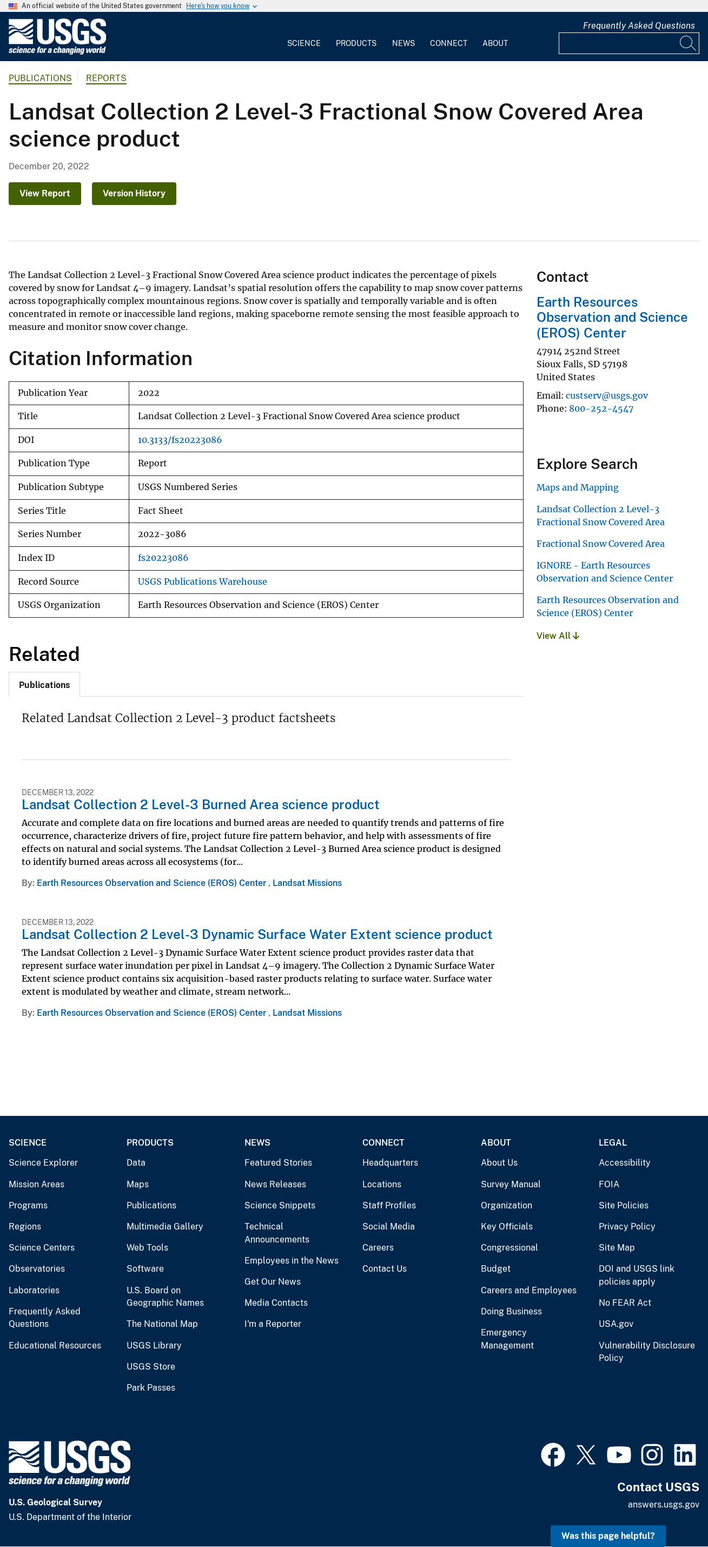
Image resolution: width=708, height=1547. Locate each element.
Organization (506, 1205)
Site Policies (624, 1205)
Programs (28, 1205)
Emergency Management (507, 1339)
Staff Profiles (389, 1205)
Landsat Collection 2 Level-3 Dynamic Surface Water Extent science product (257, 934)
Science (304, 43)
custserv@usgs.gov (607, 395)
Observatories (37, 1269)
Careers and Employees (529, 1290)
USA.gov (616, 1324)
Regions (25, 1226)
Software (145, 1269)
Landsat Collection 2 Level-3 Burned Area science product (201, 804)
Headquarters (390, 1163)
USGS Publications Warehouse (202, 582)
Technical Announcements (276, 1233)
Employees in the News (291, 1260)
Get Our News (272, 1282)
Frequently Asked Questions (639, 26)
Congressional (509, 1247)
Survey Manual (511, 1184)
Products (356, 43)
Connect (448, 43)
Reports (106, 78)
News (403, 43)
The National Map (162, 1324)
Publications (40, 78)
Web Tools (147, 1247)
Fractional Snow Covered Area (601, 543)
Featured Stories (278, 1163)
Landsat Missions (307, 883)
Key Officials (507, 1226)
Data (136, 1163)
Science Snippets (279, 1205)
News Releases (275, 1184)
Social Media (388, 1226)
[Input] (629, 43)
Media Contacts (276, 1303)
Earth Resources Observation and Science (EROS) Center (152, 883)
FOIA (609, 1184)
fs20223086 (163, 558)
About (495, 43)
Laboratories (34, 1290)
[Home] (57, 52)
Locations (381, 1184)
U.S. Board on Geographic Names (165, 1296)
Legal (613, 1143)
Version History (134, 193)
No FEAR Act (625, 1303)
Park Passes (151, 1388)
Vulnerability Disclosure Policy (647, 1352)
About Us (499, 1163)
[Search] (688, 43)
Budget (496, 1269)
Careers (378, 1247)
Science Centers (42, 1247)
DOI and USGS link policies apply (636, 1275)
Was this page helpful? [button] (608, 1536)
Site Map (617, 1247)
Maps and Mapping (578, 487)
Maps (138, 1184)
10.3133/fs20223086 (180, 440)
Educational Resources (55, 1345)
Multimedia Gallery (165, 1226)
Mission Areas (36, 1184)
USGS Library (154, 1345)
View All (558, 636)
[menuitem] (304, 36)
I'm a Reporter (272, 1324)
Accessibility (625, 1163)
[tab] (44, 684)
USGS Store (151, 1366)
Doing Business (511, 1311)
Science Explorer (43, 1163)
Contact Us (384, 1269)
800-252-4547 (601, 408)
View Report (44, 193)
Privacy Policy (627, 1226)
